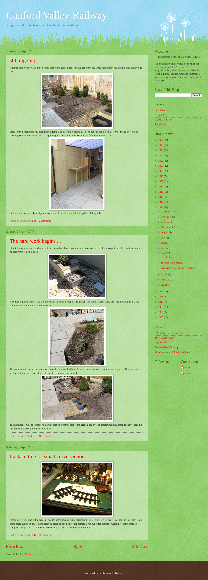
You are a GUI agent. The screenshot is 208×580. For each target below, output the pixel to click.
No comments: (46, 436)
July (163, 237)
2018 (161, 181)
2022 (161, 160)
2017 (161, 186)
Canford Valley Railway (56, 15)
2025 (161, 145)
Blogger (119, 573)
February (166, 279)
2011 (161, 296)
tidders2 (188, 373)
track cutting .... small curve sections (48, 456)
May (163, 248)
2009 (161, 307)
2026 (161, 140)
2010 (161, 302)
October (165, 222)
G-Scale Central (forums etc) (169, 333)
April (164, 253)
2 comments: (45, 220)
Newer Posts (14, 546)
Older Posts (140, 546)
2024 (161, 150)
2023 (161, 155)
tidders (187, 367)
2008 (161, 312)
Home (77, 546)
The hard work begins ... (35, 241)
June (163, 242)
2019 (161, 176)
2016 (161, 192)
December (166, 211)
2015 (161, 197)
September (166, 227)
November (166, 217)
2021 (161, 166)
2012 (161, 291)
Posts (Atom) (25, 554)
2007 (161, 317)
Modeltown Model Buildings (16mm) (173, 352)
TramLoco (160, 124)
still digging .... (26, 60)
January (165, 285)
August (165, 232)
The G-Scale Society (165, 337)
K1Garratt (159, 115)
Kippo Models (161, 342)
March (164, 274)
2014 (161, 202)
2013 (161, 207)
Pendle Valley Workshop (166, 347)
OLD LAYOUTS (163, 119)
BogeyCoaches (162, 110)
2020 (161, 171)
